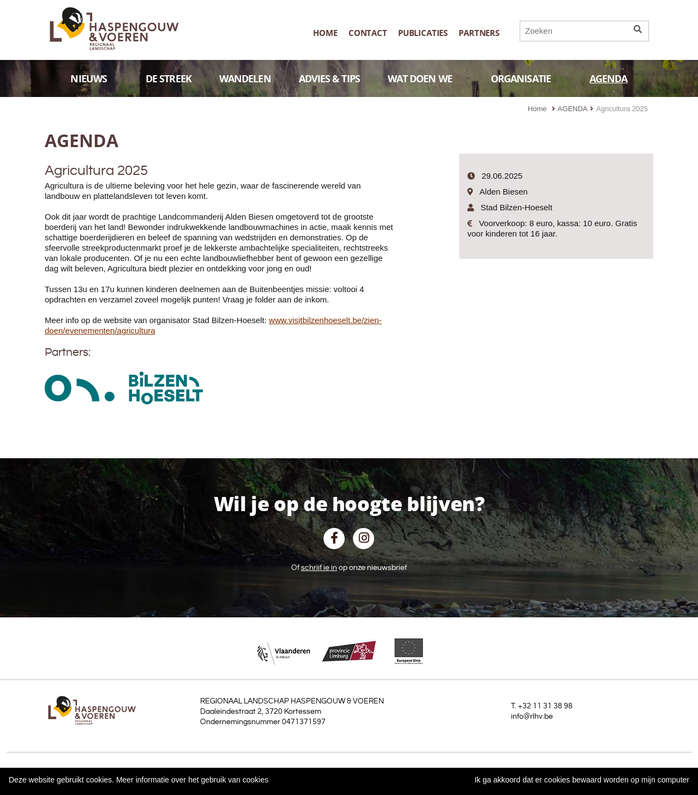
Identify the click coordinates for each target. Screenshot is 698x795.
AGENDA (608, 79)
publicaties (423, 33)
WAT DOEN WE (429, 79)
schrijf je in (319, 568)
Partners (479, 33)
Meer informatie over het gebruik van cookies (192, 779)
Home (325, 33)
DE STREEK (168, 79)
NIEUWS (97, 79)
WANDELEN (245, 79)
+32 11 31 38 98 (545, 706)
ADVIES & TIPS (329, 79)
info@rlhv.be (532, 716)
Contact (367, 33)
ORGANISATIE (530, 79)
